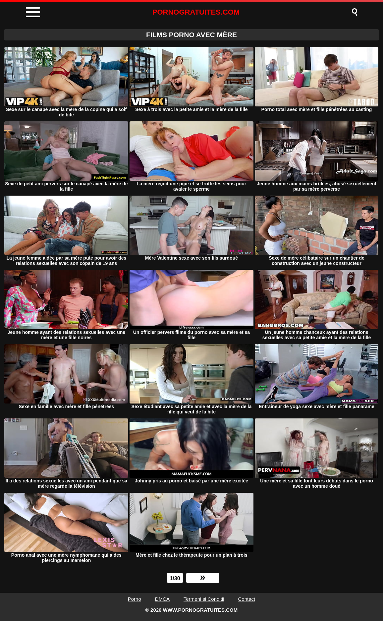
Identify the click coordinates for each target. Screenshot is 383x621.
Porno (134, 599)
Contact (246, 599)
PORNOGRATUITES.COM (196, 12)
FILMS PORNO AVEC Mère (191, 34)
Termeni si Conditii (204, 599)
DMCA (162, 599)
